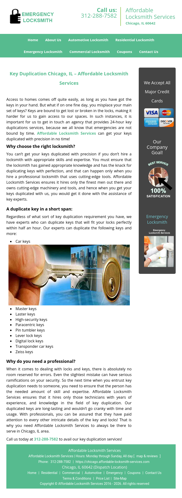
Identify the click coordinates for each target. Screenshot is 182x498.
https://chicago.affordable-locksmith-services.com (113, 462)
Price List (103, 478)
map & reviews (147, 456)
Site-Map (120, 478)
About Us (53, 39)
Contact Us (148, 51)
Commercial (71, 473)
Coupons (124, 51)
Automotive (93, 473)
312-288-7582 (99, 15)
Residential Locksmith (134, 39)
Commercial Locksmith (89, 51)
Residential (49, 473)
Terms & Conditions (77, 478)
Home (33, 39)
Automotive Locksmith (88, 39)
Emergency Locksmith (43, 51)
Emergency (114, 473)
